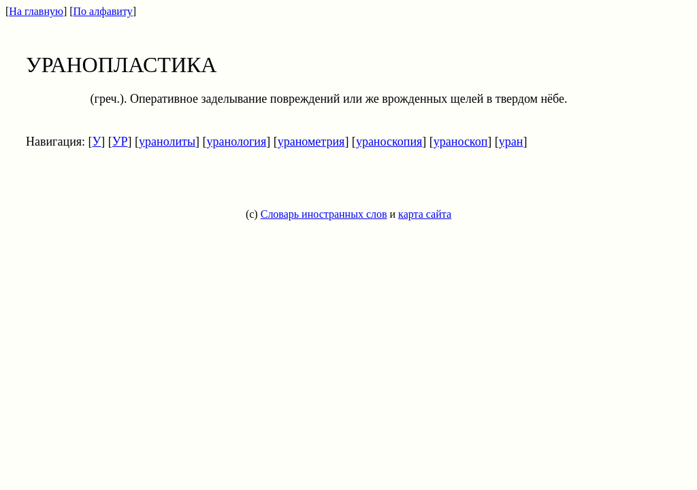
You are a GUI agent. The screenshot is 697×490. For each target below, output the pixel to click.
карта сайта (424, 214)
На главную (36, 11)
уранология (237, 141)
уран (511, 141)
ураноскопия (389, 141)
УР (120, 141)
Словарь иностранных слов (324, 214)
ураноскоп (461, 141)
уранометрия (311, 141)
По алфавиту (103, 11)
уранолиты (167, 141)
